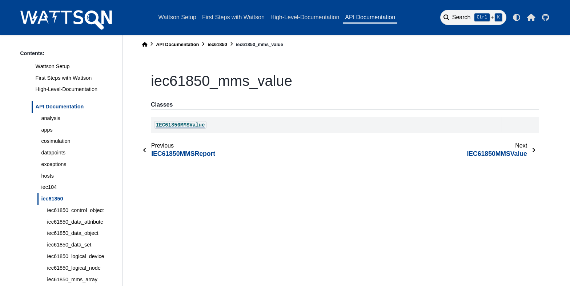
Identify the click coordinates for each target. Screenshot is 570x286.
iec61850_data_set (69, 245)
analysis (50, 118)
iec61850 (52, 199)
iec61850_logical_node (74, 268)
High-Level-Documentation (304, 17)
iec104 (49, 187)
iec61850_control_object (75, 210)
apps (47, 130)
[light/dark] (516, 17)
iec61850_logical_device (75, 256)
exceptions (54, 164)
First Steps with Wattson (233, 17)
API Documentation (370, 17)
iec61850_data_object (73, 233)
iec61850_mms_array (72, 279)
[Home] (144, 44)
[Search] (473, 17)
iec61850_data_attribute (75, 222)
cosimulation (56, 141)
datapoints (53, 153)
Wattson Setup (177, 17)
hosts (47, 176)
